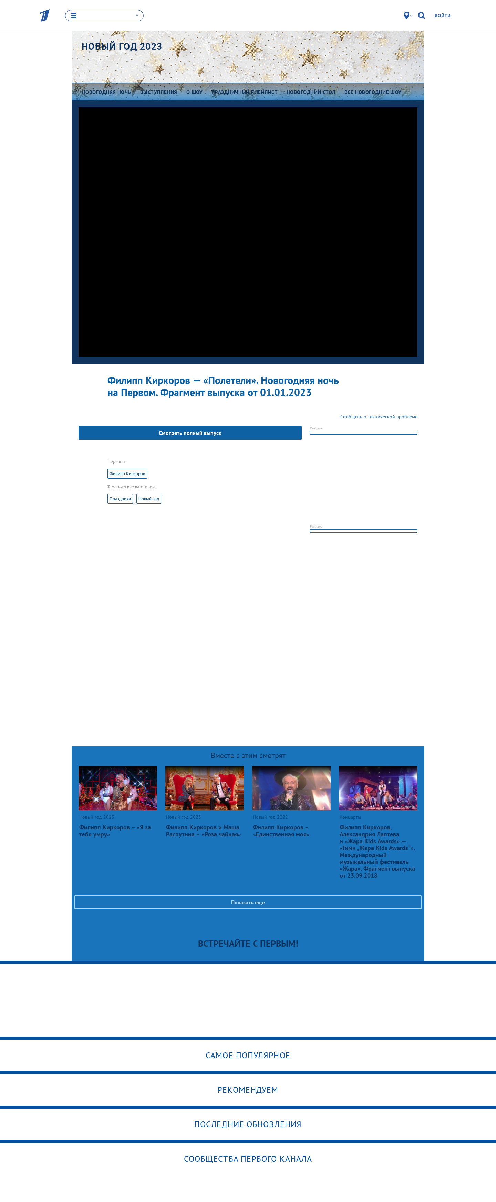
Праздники (120, 499)
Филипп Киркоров (127, 474)
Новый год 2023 (122, 46)
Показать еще (248, 902)
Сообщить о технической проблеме (378, 417)
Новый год (148, 499)
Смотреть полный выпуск (190, 432)
